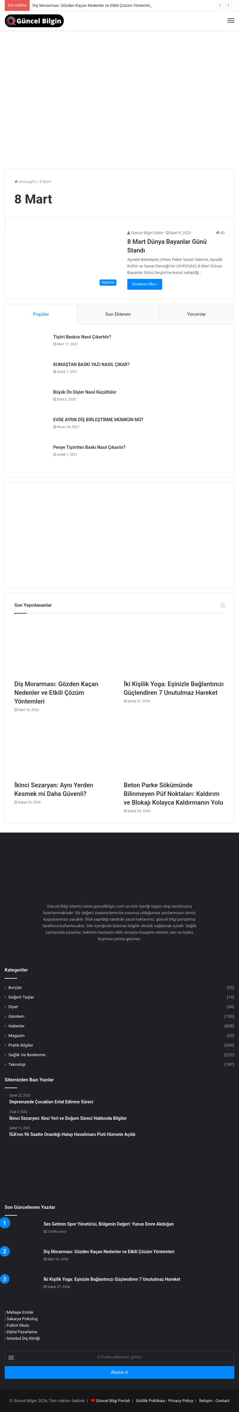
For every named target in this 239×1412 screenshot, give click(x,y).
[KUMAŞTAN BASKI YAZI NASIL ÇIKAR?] (31, 373)
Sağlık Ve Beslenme (26, 1054)
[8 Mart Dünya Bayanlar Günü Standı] (67, 259)
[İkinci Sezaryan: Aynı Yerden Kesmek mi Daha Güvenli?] (64, 749)
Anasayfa (25, 181)
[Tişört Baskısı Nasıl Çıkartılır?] (31, 345)
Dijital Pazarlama (22, 1331)
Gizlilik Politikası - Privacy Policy (164, 1400)
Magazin (16, 1035)
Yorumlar (196, 314)
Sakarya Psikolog (22, 1318)
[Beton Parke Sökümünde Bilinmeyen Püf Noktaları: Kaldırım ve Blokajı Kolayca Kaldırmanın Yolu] (174, 749)
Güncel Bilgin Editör (145, 233)
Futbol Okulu (18, 1325)
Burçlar (15, 987)
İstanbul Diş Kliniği (23, 1338)
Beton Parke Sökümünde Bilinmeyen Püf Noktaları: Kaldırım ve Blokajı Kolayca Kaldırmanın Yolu (173, 793)
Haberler (16, 1025)
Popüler (41, 314)
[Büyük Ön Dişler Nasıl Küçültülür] (31, 401)
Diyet (13, 1006)
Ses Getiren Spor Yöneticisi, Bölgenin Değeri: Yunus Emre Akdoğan (109, 1224)
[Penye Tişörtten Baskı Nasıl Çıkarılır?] (31, 456)
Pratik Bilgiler (20, 1045)
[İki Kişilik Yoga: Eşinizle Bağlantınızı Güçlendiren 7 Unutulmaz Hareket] (174, 648)
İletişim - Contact (214, 1400)
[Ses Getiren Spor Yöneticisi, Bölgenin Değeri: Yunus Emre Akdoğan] (22, 1232)
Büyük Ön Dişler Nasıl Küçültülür (84, 392)
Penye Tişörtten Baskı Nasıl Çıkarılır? (89, 447)
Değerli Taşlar (21, 996)
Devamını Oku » (144, 284)
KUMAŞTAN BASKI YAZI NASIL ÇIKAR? (91, 364)
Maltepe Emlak (20, 1312)
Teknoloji (17, 1064)
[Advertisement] (119, 117)
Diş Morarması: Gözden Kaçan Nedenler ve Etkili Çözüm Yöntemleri (93, 5)
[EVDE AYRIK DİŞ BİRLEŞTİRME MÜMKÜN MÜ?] (31, 428)
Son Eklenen (118, 314)
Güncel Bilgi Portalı (113, 1400)
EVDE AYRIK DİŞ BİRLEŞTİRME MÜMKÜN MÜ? (98, 419)
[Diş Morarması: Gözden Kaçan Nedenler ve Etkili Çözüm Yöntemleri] (64, 648)
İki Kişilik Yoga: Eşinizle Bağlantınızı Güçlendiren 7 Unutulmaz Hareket (112, 1279)
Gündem (16, 1016)
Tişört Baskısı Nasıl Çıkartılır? (82, 336)
